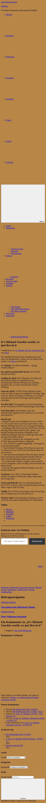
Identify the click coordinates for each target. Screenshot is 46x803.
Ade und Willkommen (23, 631)
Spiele (40, 566)
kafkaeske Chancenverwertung (22, 587)
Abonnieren (37, 541)
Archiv (3, 757)
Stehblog (4, 6)
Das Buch (10, 279)
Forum (8, 226)
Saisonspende (16, 253)
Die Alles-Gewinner (18, 311)
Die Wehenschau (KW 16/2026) (25, 709)
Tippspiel (14, 251)
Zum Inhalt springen (9, 2)
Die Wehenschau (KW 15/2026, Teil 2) (28, 712)
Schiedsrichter (22, 590)
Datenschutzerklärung (19, 337)
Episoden (14, 277)
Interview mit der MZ (14, 745)
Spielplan (9, 283)
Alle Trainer (15, 307)
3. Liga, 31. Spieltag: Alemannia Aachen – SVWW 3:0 (23, 724)
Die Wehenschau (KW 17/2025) (18, 734)
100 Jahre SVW (17, 249)
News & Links (11, 281)
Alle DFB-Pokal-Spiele (20, 309)
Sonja (6, 353)
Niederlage (11, 590)
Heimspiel (5, 587)
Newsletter (10, 313)
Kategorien (5, 767)
